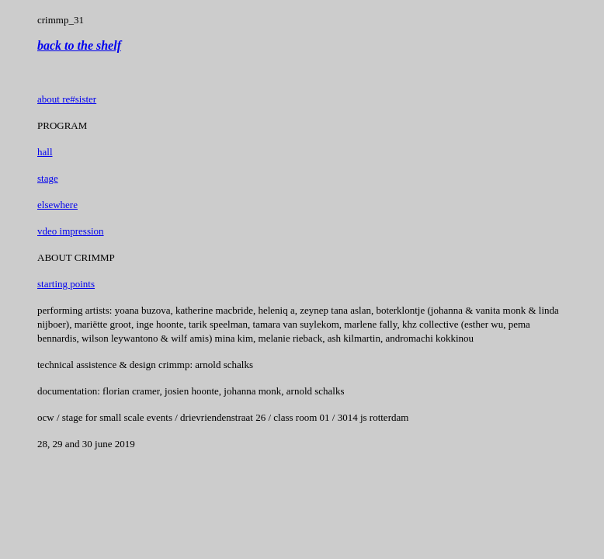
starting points (66, 284)
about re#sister (66, 99)
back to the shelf (79, 45)
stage (47, 178)
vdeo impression (70, 231)
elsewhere (57, 204)
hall (45, 152)
